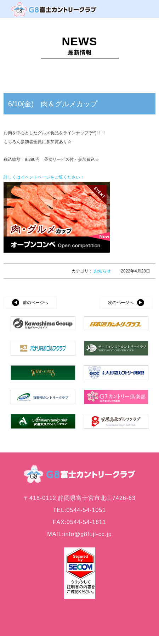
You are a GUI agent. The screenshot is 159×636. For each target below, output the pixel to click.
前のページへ (35, 302)
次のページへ (121, 302)
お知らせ (103, 271)
